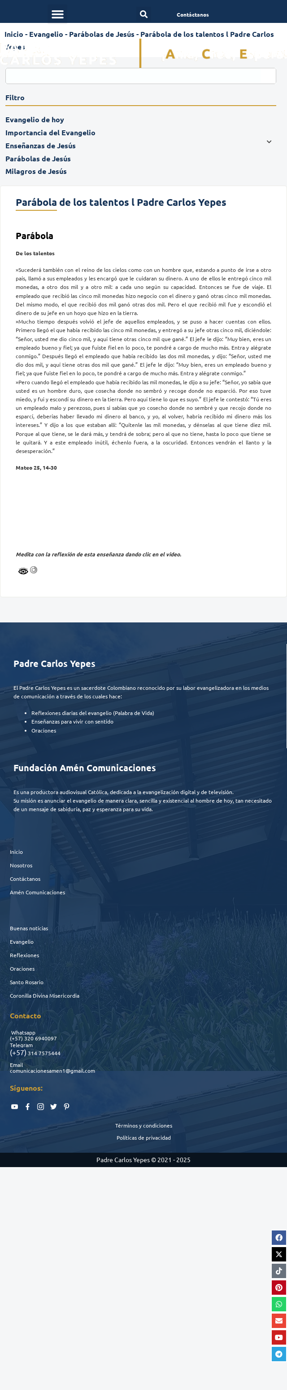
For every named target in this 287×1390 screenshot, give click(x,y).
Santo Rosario (26, 982)
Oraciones (22, 968)
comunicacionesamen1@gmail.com (52, 1070)
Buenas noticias (29, 928)
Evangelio (22, 941)
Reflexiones (24, 955)
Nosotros (21, 865)
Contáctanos (25, 878)
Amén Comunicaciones (37, 892)
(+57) (16, 1038)
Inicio (16, 851)
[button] (57, 14)
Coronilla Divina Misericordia (44, 995)
